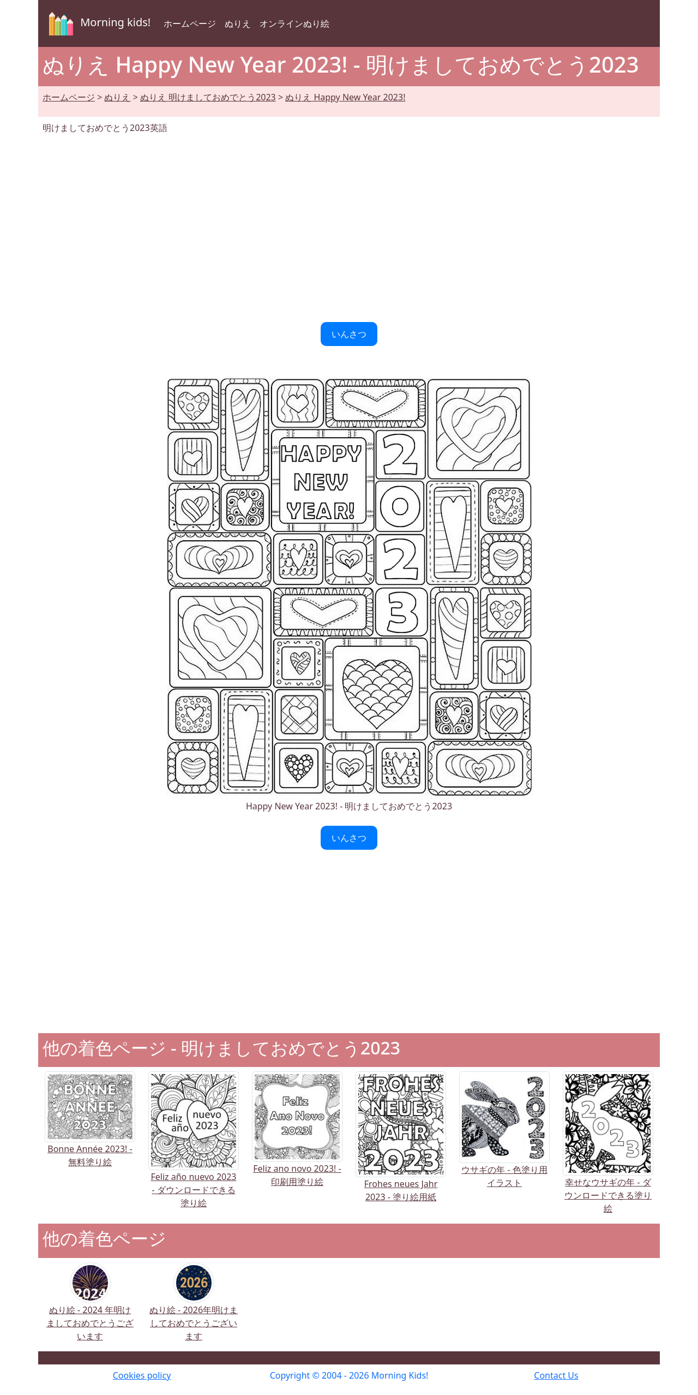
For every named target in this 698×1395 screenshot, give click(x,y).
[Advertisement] (349, 228)
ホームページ (190, 23)
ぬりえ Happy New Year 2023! (345, 97)
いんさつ (349, 334)
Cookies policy (142, 1375)
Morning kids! (98, 23)
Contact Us (556, 1375)
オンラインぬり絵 (294, 23)
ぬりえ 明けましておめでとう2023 (208, 97)
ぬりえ (238, 23)
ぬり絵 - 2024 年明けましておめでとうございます (90, 1309)
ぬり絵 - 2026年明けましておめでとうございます (193, 1309)
